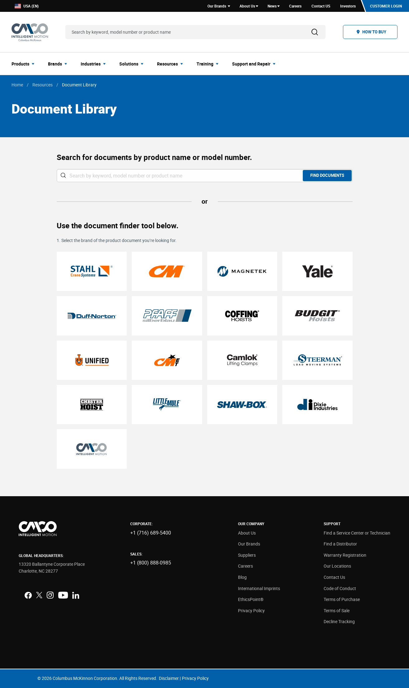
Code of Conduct (340, 588)
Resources (42, 85)
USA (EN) (27, 6)
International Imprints (259, 588)
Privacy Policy (251, 610)
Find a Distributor (340, 544)
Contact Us (334, 577)
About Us (247, 533)
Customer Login (386, 5)
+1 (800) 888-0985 (150, 562)
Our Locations (337, 566)
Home (17, 85)
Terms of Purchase (342, 599)
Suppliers (247, 555)
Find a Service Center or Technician (357, 533)
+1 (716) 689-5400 (150, 532)
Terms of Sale (337, 610)
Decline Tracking (339, 621)
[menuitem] (25, 63)
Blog (242, 577)
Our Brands (249, 544)
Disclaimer (169, 678)
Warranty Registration (345, 555)
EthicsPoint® (251, 599)
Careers (245, 566)
